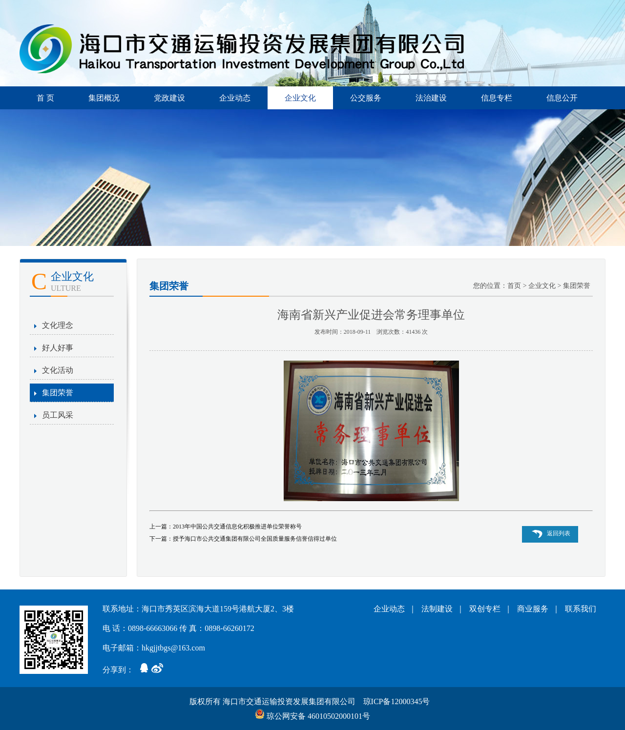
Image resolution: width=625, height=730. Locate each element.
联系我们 (580, 609)
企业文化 (300, 98)
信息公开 (562, 98)
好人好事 (57, 348)
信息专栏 (496, 98)
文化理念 (57, 325)
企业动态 (234, 98)
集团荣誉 (57, 392)
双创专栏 (486, 609)
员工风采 (57, 415)
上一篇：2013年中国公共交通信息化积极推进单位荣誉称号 (225, 526)
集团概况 (104, 98)
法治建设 (431, 98)
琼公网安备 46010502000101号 (312, 716)
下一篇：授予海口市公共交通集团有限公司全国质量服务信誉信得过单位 (243, 538)
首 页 (45, 98)
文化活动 (57, 370)
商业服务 (534, 609)
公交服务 (365, 98)
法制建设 (439, 609)
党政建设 (169, 98)
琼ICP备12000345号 (397, 701)
